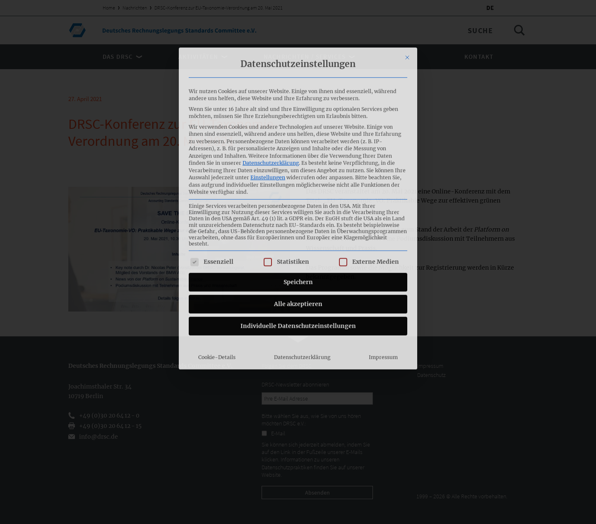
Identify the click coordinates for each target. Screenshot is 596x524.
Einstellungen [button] (267, 85)
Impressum (383, 264)
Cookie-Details (217, 264)
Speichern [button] (298, 189)
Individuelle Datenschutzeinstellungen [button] (298, 233)
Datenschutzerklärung (271, 70)
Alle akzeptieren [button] (298, 211)
